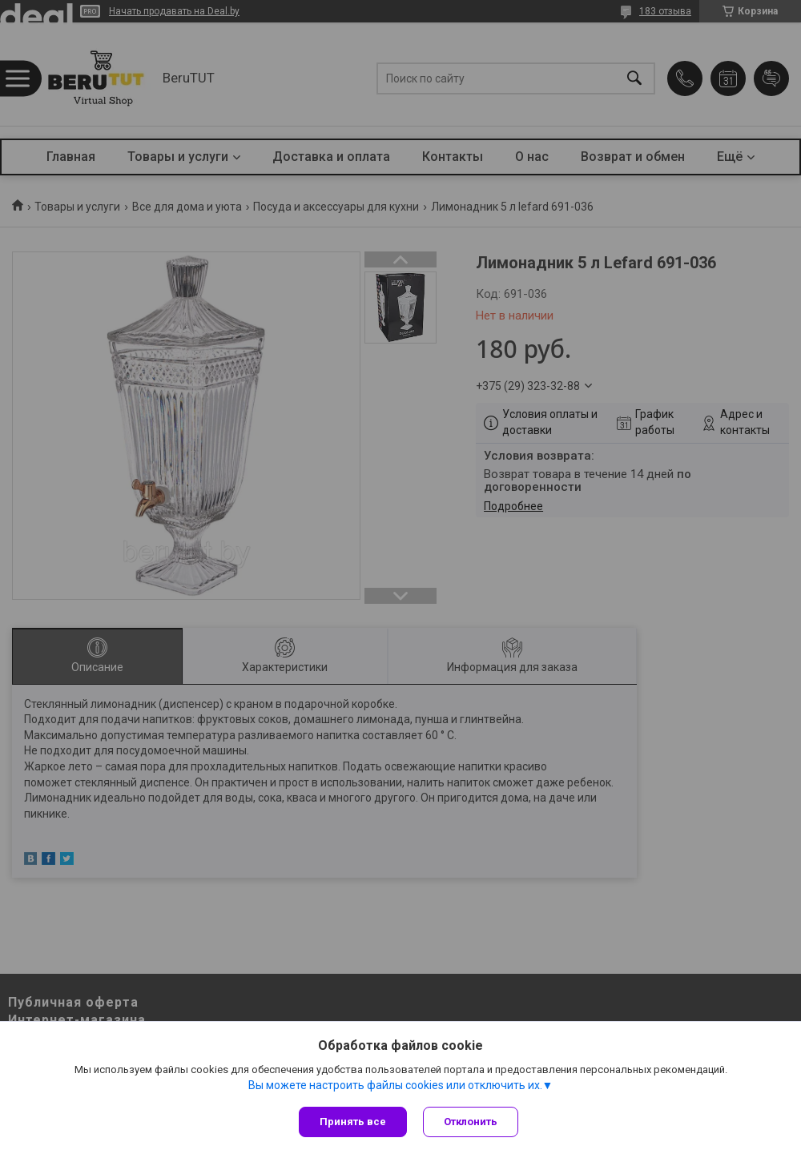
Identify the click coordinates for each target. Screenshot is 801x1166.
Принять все (353, 1122)
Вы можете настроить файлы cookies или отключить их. (395, 1085)
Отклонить (470, 1122)
